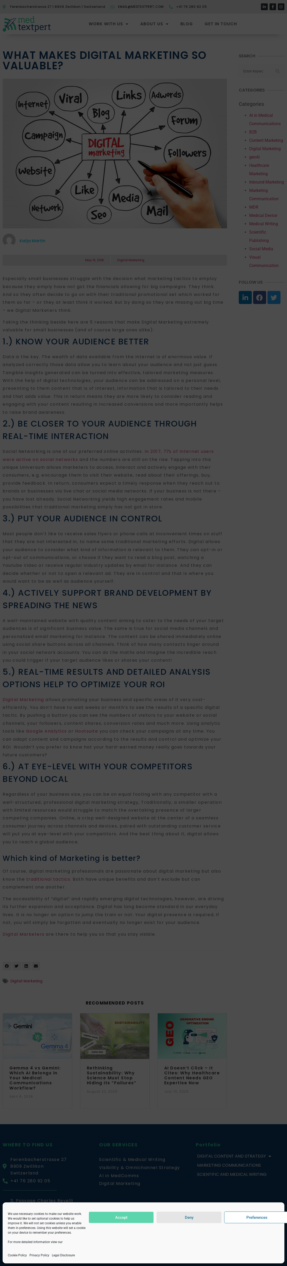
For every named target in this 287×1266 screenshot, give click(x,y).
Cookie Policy (17, 1255)
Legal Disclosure (63, 1255)
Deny (189, 1217)
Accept (121, 1217)
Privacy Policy (39, 1255)
